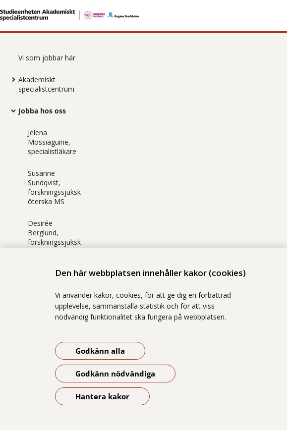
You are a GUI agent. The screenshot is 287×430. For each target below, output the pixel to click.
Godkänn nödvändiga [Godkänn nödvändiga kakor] (115, 373)
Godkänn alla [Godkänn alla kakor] (100, 351)
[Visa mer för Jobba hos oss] (10, 110)
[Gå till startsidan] (143, 15)
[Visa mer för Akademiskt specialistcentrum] (10, 79)
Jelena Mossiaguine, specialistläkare (52, 142)
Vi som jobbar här (46, 57)
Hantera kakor (102, 396)
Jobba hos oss (42, 110)
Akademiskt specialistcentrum (46, 84)
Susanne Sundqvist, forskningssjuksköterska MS (54, 187)
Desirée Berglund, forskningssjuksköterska (54, 237)
